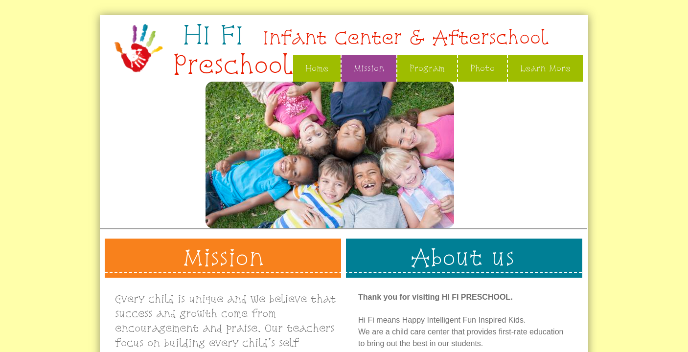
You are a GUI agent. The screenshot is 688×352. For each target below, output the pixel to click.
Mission (369, 68)
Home (316, 68)
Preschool (232, 65)
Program (427, 68)
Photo (482, 68)
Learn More (545, 68)
